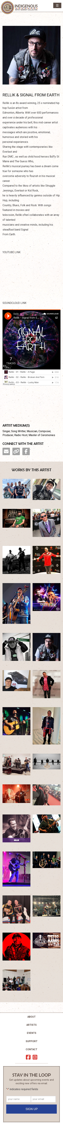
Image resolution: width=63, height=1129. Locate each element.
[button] (57, 5)
